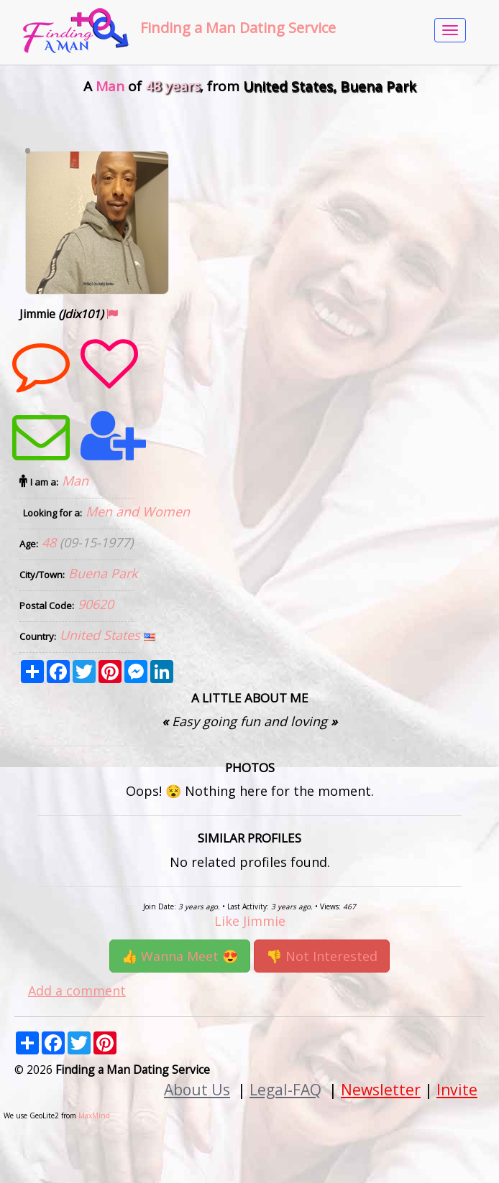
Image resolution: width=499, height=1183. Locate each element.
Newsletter (381, 1089)
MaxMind (94, 1115)
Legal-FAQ (285, 1089)
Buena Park (102, 573)
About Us (197, 1089)
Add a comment (77, 990)
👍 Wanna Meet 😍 (180, 956)
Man (75, 480)
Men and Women (138, 511)
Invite (456, 1089)
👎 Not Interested (321, 956)
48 (51, 542)
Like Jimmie (249, 920)
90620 (96, 604)
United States (102, 635)
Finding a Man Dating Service (238, 27)
